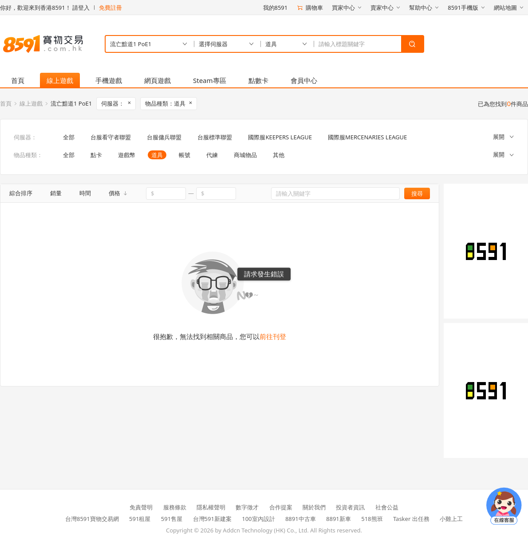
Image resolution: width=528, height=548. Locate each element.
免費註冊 (110, 8)
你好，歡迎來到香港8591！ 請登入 (45, 8)
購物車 (309, 8)
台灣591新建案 (212, 519)
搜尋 (417, 193)
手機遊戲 (108, 80)
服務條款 (174, 507)
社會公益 (386, 507)
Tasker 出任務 (411, 519)
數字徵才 (247, 507)
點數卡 (258, 80)
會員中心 (304, 80)
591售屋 (171, 519)
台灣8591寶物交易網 (92, 519)
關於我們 (314, 507)
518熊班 (371, 519)
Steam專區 (209, 80)
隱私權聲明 (211, 507)
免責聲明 (141, 507)
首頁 (17, 80)
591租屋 (139, 519)
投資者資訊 (350, 507)
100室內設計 (258, 519)
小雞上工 (451, 519)
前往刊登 (273, 336)
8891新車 (338, 519)
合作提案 (280, 507)
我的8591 (275, 8)
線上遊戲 (60, 80)
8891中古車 (300, 519)
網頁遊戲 (157, 80)
